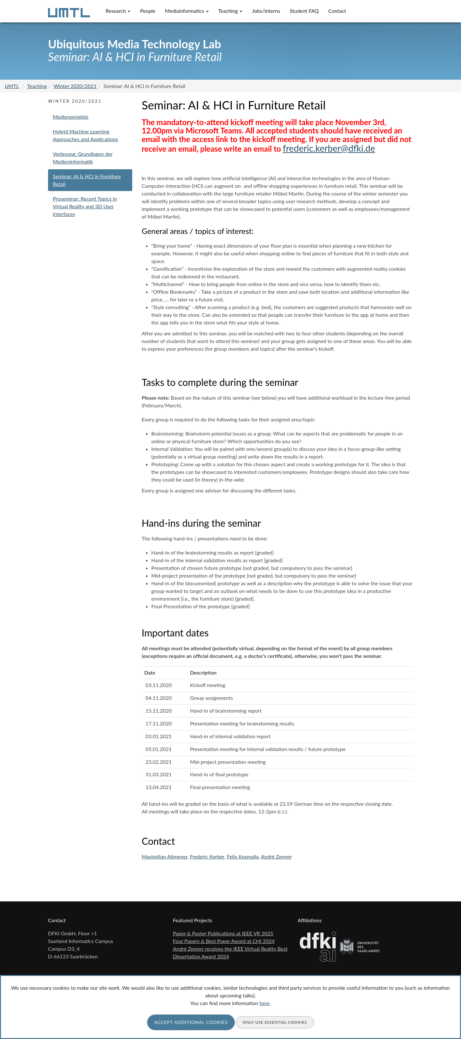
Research (118, 11)
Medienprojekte (70, 117)
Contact (337, 11)
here (265, 1003)
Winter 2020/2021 (75, 86)
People (147, 11)
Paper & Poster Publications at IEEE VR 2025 (223, 933)
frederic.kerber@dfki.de (329, 148)
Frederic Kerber (207, 856)
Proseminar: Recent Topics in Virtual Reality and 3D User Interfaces (85, 206)
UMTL (12, 86)
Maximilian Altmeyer (165, 856)
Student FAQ (304, 11)
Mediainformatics (186, 11)
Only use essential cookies (275, 1022)
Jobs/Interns (266, 11)
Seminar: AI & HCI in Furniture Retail (87, 180)
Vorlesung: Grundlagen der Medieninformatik (83, 157)
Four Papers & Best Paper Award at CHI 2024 (224, 941)
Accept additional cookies (191, 1022)
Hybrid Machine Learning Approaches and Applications (85, 135)
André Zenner (276, 856)
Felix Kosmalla (243, 856)
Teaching (230, 11)
